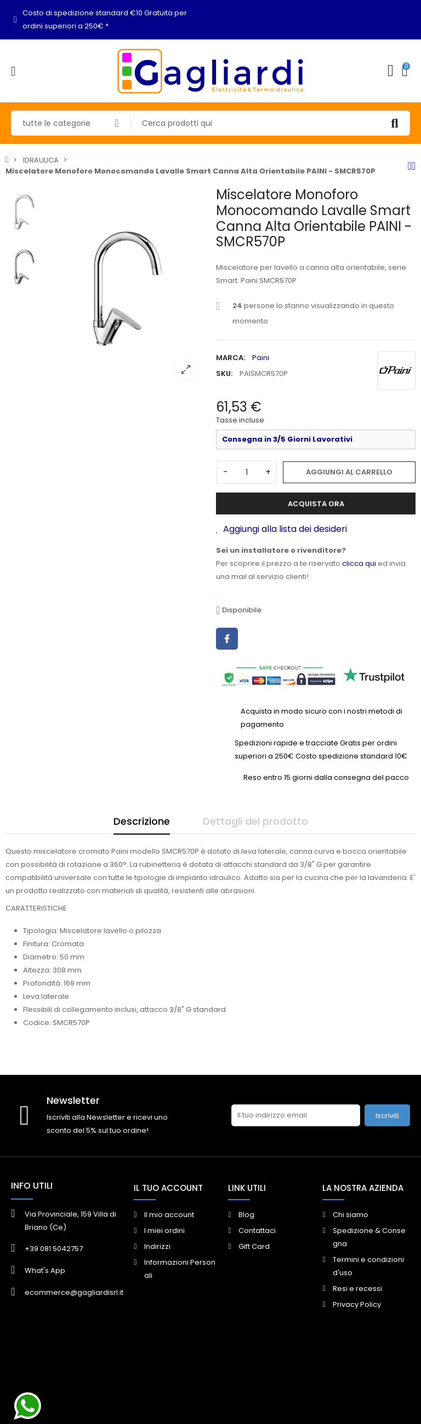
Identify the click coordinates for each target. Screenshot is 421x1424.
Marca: (230, 357)
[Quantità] (246, 472)
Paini (260, 357)
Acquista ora (316, 504)
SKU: (224, 373)
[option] (127, 288)
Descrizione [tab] (141, 821)
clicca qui (359, 563)
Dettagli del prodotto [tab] (255, 821)
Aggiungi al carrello (349, 472)
